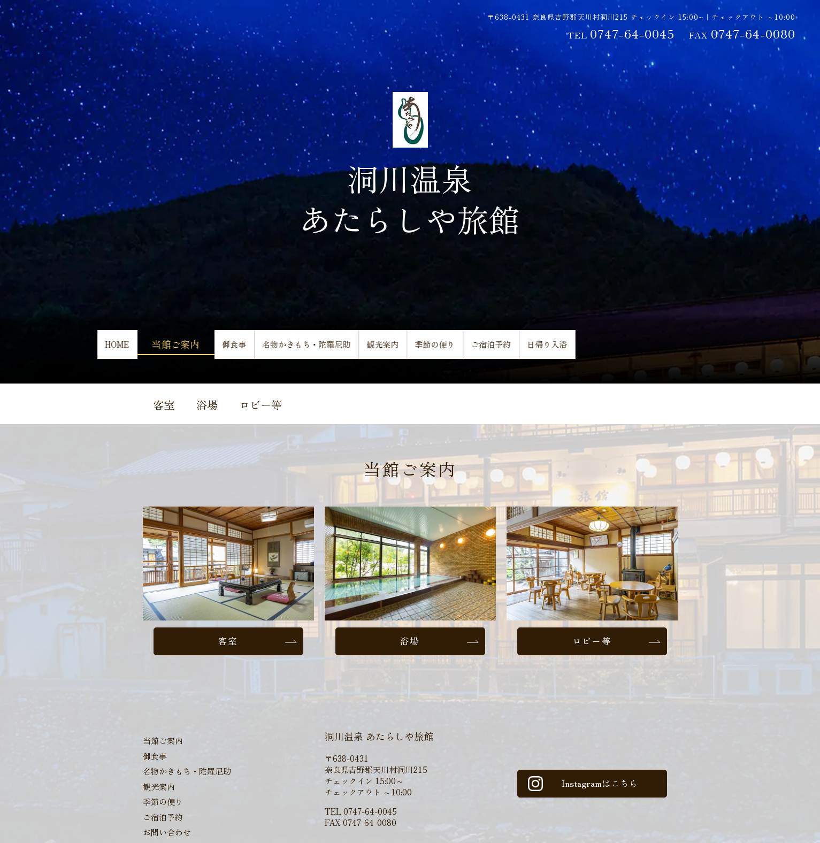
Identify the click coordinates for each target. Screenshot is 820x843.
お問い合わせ (167, 834)
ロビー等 (260, 404)
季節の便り (531, 348)
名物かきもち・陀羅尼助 (357, 348)
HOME (126, 348)
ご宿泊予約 (608, 348)
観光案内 (458, 348)
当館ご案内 (194, 348)
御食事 (261, 348)
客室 (164, 404)
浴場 (207, 404)
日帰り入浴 (685, 348)
